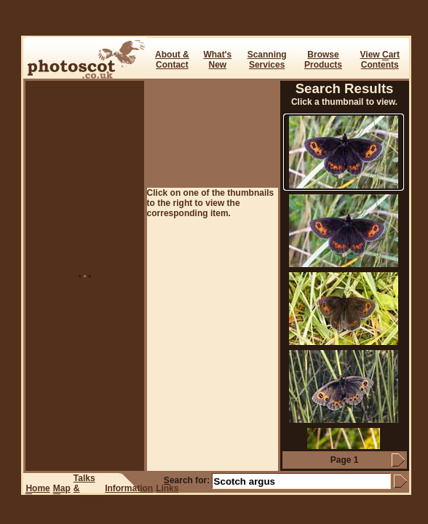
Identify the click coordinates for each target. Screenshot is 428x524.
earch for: (187, 480)
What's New (217, 59)
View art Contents (380, 59)
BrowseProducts (323, 59)
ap (62, 488)
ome (37, 488)
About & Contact (172, 59)
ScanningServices (267, 59)
